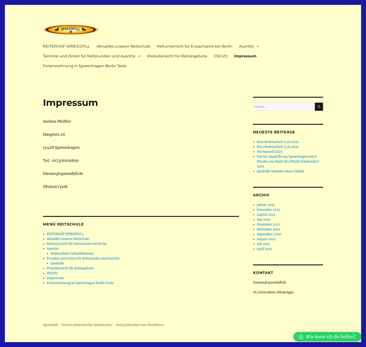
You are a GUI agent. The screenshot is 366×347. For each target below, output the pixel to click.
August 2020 (266, 239)
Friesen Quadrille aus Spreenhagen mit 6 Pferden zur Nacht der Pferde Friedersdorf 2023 (288, 161)
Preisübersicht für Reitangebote (177, 56)
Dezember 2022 (268, 224)
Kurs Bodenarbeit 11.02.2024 (278, 142)
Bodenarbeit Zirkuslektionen (72, 254)
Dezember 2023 (268, 210)
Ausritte (246, 46)
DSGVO (221, 56)
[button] (327, 336)
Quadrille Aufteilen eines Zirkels (280, 171)
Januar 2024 (266, 205)
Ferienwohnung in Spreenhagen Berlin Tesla (84, 66)
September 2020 (269, 234)
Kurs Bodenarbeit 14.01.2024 (278, 147)
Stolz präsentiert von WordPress (140, 325)
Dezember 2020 (268, 229)
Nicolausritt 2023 (269, 152)
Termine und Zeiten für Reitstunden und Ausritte (89, 56)
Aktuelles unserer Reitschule (123, 46)
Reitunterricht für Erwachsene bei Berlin (194, 46)
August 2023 (266, 215)
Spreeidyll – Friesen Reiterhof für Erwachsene (77, 325)
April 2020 (264, 249)
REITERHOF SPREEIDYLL (66, 46)
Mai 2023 (263, 220)
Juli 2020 (263, 244)
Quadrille (57, 263)
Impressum (245, 56)
